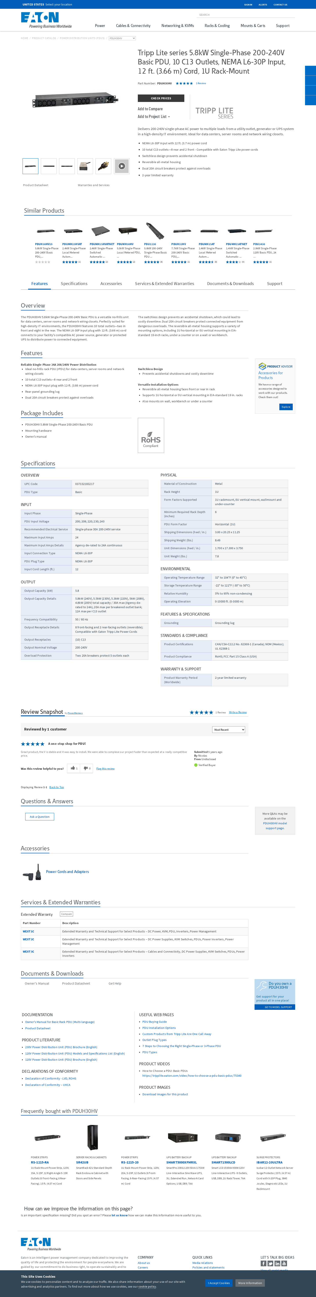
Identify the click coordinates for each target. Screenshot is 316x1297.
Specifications (74, 283)
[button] (29, 241)
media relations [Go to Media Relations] (202, 1263)
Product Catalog (44, 38)
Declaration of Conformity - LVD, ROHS (50, 1078)
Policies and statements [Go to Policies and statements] (208, 1267)
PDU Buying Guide (154, 1022)
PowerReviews (75, 712)
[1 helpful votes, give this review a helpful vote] (73, 768)
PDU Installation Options (159, 1028)
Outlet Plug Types (154, 1040)
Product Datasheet (37, 1028)
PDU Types (149, 1052)
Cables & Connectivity (133, 25)
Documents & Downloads (230, 283)
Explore (286, 406)
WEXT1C (28, 931)
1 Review (201, 83)
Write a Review (238, 712)
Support (282, 25)
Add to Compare (150, 108)
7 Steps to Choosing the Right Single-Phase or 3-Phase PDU (181, 1046)
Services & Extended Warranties (164, 283)
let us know (120, 1215)
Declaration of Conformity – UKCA (47, 1085)
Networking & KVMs (178, 25)
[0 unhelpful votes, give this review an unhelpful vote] (86, 768)
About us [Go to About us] (144, 1263)
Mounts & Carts (253, 25)
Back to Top (56, 787)
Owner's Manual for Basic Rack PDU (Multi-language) (60, 1022)
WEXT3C (28, 951)
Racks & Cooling (217, 25)
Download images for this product (165, 1094)
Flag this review (105, 768)
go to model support (278, 1007)
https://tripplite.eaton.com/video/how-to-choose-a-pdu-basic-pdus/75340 (191, 1076)
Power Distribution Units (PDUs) (82, 38)
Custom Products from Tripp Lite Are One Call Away (176, 1034)
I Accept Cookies (219, 1283)
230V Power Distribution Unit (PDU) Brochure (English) (61, 1047)
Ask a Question (40, 817)
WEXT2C (28, 939)
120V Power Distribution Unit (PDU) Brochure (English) (61, 1060)
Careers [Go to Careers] (143, 1267)
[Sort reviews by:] (228, 729)
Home (24, 38)
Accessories (111, 283)
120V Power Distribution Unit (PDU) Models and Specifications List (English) (75, 1053)
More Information (250, 1283)
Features (39, 283)
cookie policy (147, 1286)
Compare (66, 914)
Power (100, 25)
